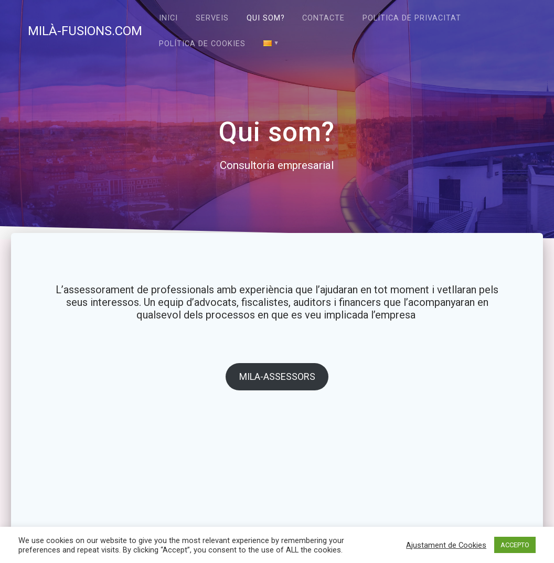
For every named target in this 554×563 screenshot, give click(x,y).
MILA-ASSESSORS (277, 376)
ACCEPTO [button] (514, 545)
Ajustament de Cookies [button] (446, 545)
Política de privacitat (412, 18)
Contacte (323, 18)
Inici (168, 18)
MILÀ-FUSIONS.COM (85, 31)
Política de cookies (202, 43)
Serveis (212, 18)
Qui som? (266, 18)
